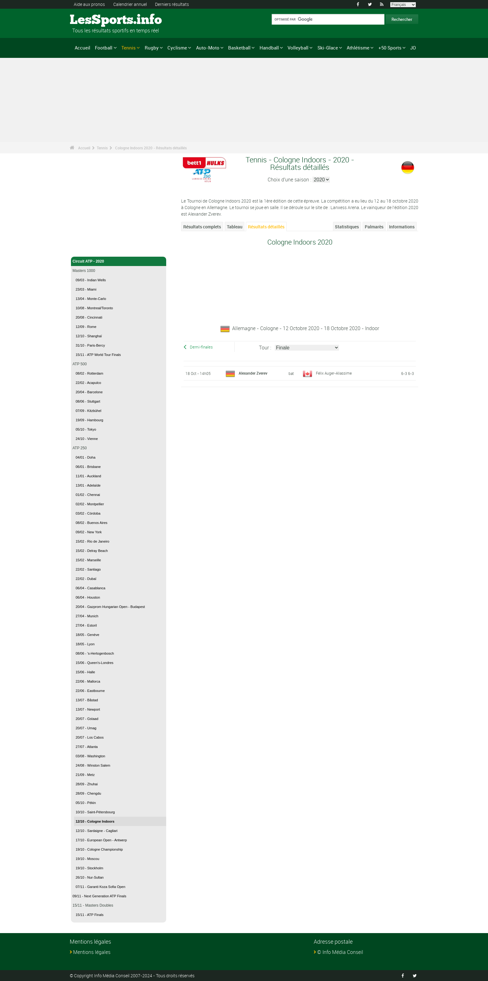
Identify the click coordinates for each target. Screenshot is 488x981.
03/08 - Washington (90, 756)
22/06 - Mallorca (88, 681)
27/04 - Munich (87, 616)
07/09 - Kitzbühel (88, 411)
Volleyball (298, 47)
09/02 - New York (89, 532)
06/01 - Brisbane (88, 467)
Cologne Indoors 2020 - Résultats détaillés (151, 147)
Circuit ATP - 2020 (118, 261)
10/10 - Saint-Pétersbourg (95, 812)
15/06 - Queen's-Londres (94, 663)
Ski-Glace (327, 47)
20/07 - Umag (86, 728)
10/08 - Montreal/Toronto (94, 308)
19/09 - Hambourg (89, 420)
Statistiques (347, 227)
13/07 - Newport (88, 709)
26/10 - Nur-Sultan (90, 877)
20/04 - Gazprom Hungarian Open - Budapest (110, 607)
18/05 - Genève (87, 635)
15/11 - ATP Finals (89, 915)
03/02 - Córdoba (88, 513)
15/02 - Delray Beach (92, 551)
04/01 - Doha (86, 457)
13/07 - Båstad (87, 700)
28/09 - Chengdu (88, 793)
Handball (269, 47)
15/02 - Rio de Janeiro (92, 541)
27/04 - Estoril (86, 625)
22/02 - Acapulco (88, 383)
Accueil (82, 47)
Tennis (128, 47)
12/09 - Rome (86, 327)
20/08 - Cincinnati (89, 317)
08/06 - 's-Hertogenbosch (95, 653)
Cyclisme (177, 47)
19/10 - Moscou (87, 859)
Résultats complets (202, 227)
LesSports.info (93, 20)
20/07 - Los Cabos (90, 737)
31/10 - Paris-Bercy (90, 345)
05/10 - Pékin (86, 803)
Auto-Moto (207, 47)
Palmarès (374, 227)
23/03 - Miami (86, 289)
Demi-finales (201, 347)
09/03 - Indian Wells (91, 280)
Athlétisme (358, 47)
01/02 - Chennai (88, 495)
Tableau (234, 227)
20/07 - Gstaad (87, 719)
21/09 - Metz (85, 775)
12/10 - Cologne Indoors (95, 821)
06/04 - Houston (88, 597)
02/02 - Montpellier (90, 504)
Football (103, 47)
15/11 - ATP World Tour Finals (98, 355)
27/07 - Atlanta (87, 747)
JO (413, 47)
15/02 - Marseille (88, 560)
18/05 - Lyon (85, 644)
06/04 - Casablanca (90, 588)
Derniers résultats (172, 4)
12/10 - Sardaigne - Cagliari (97, 831)
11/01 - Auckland (88, 476)
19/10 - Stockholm (89, 868)
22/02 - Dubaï (86, 579)
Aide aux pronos (89, 4)
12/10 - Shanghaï (89, 336)
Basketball (239, 47)
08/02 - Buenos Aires (91, 523)
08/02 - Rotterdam (89, 373)
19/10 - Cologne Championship (99, 849)
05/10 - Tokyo (86, 429)
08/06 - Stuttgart (88, 401)
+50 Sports (389, 47)
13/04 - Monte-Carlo (91, 299)
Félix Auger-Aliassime (334, 373)
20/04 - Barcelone (89, 392)
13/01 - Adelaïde (88, 485)
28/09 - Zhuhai (87, 784)
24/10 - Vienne (87, 439)
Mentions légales (91, 952)
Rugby (152, 47)
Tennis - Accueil (87, 248)
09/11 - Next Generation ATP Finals (99, 896)
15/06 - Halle (85, 672)
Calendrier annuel (130, 4)
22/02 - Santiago (88, 569)
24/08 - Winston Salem (93, 765)
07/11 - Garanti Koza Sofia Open (100, 887)
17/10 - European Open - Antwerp (101, 840)
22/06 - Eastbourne (90, 691)
